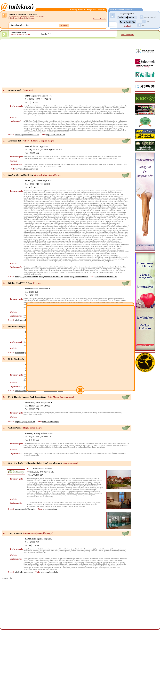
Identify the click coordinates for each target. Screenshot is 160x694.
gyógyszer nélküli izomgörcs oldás (78, 216)
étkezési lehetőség (49, 158)
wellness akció (105, 259)
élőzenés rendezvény (61, 445)
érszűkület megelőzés (31, 205)
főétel (25, 210)
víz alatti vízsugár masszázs (81, 259)
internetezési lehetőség (34, 108)
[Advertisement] (67, 63)
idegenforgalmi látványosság (42, 219)
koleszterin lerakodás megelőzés (96, 227)
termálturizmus (45, 253)
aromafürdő (39, 194)
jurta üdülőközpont (56, 223)
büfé (49, 198)
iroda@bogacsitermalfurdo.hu (26, 277)
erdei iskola (54, 156)
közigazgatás (49, 412)
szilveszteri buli (116, 243)
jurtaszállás (68, 223)
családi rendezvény (30, 445)
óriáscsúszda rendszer (50, 235)
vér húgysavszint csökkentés (33, 259)
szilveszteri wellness (48, 250)
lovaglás (100, 487)
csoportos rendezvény (45, 445)
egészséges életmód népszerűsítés (106, 200)
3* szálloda (51, 480)
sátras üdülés (56, 239)
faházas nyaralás (86, 205)
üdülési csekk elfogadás (64, 257)
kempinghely (113, 225)
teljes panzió (36, 252)
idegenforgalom (29, 106)
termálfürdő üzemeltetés (79, 252)
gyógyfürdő (75, 549)
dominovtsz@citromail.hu (25, 353)
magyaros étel (100, 228)
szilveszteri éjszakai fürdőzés (52, 244)
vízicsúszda (96, 259)
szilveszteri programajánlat (54, 246)
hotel (91, 300)
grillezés (45, 212)
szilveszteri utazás (114, 248)
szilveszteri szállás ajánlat (104, 246)
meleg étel (38, 230)
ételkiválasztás (72, 300)
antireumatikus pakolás (72, 192)
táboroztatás (111, 250)
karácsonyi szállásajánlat (56, 225)
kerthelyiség (99, 108)
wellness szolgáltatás (69, 261)
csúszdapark (54, 200)
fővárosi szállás (76, 106)
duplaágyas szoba (94, 106)
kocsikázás (76, 487)
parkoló (100, 551)
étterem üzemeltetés (66, 113)
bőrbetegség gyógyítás (39, 198)
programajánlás (87, 235)
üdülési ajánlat (51, 257)
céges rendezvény (101, 111)
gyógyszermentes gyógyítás (100, 216)
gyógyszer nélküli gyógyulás (55, 216)
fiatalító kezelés (59, 209)
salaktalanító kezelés (31, 239)
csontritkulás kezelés (93, 198)
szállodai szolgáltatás (34, 493)
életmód (98, 201)
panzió (85, 106)
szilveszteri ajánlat (90, 243)
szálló (49, 243)
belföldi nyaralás (82, 194)
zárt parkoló (54, 108)
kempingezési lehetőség (100, 225)
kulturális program (30, 228)
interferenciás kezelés (112, 219)
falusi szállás (117, 205)
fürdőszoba (53, 109)
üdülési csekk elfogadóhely (80, 551)
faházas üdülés (98, 205)
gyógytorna (115, 216)
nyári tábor (77, 232)
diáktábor (86, 200)
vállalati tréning (71, 495)
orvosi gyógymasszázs (73, 234)
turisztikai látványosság (32, 115)
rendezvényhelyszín (43, 495)
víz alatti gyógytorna (63, 259)
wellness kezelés (29, 261)
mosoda (69, 108)
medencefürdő (28, 230)
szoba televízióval (95, 113)
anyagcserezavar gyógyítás (90, 192)
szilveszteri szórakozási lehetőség (43, 248)
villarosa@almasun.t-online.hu (27, 134)
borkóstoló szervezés (97, 302)
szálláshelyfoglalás (50, 447)
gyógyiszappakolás (111, 214)
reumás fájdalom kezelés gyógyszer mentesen (108, 237)
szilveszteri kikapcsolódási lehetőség (95, 244)
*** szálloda (80, 479)
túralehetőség (37, 414)
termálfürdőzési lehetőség (97, 252)
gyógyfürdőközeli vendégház (58, 214)
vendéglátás (62, 109)
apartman (104, 192)
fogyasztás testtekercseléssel (99, 209)
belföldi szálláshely (69, 111)
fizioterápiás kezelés (81, 209)
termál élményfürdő (63, 252)
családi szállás (61, 482)
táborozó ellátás (83, 300)
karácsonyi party (86, 223)
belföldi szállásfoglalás (109, 194)
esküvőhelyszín (89, 495)
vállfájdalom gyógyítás (102, 257)
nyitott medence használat (33, 234)
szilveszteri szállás (87, 246)
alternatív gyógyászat (108, 191)
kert (93, 108)
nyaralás (55, 232)
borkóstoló (103, 299)
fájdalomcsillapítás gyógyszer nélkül (86, 207)
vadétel (57, 299)
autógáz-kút (81, 443)
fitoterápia (69, 209)
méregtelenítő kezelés (61, 230)
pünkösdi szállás (112, 235)
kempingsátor (123, 225)
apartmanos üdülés (114, 192)
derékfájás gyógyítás (66, 200)
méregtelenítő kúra (75, 230)
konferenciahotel (80, 493)
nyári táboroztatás (88, 232)
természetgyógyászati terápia (58, 255)
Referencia (82, 10)
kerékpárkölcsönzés (85, 156)
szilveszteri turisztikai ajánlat (82, 248)
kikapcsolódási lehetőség (44, 227)
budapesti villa (51, 106)
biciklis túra (71, 302)
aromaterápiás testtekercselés (54, 194)
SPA (69, 239)
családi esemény (81, 299)
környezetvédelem (75, 412)
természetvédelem (61, 412)
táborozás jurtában (100, 250)
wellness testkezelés (85, 261)
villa (43, 106)
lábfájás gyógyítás (87, 228)
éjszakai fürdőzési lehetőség (84, 201)
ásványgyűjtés (44, 156)
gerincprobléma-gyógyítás (33, 212)
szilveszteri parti (114, 244)
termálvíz (70, 253)
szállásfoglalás (29, 243)
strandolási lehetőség (39, 241)
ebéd (92, 200)
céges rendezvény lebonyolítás (118, 443)
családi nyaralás (57, 198)
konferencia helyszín (58, 495)
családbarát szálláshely (47, 482)
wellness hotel (92, 493)
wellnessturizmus (98, 261)
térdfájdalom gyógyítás (88, 255)
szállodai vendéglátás (66, 493)
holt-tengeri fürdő (100, 218)
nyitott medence (122, 232)
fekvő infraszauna (120, 207)
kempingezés (86, 225)
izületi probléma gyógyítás (102, 221)
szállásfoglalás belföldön (47, 491)
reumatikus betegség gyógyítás (44, 237)
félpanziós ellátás (47, 209)
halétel (63, 299)
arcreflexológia (29, 194)
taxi (60, 108)
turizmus (38, 106)
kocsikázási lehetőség (88, 487)
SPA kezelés (76, 239)
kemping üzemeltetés (73, 225)
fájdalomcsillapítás (106, 207)
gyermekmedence (80, 212)
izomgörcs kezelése (67, 221)
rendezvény (45, 443)
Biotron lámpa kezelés (105, 196)
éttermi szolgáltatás (59, 205)
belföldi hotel (60, 480)
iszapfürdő (31, 221)
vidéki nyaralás (49, 259)
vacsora (76, 257)
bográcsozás (121, 549)
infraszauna (84, 219)
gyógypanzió (39, 216)
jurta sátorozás (44, 223)
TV (25, 108)
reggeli (93, 549)
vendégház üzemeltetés (119, 257)
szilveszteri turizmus (100, 248)
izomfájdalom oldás (53, 221)
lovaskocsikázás (47, 489)
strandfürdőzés (117, 239)
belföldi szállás (57, 111)
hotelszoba (31, 487)
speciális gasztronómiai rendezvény (100, 109)
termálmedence (112, 252)
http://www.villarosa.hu (55, 134)
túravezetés (38, 158)
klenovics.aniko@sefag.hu (25, 509)
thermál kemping (103, 255)
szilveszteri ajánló (103, 243)
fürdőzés (98, 210)
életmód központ (107, 201)
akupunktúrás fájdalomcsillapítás (44, 191)
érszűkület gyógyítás (118, 203)
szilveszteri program (37, 246)
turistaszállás (28, 257)
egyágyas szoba (107, 106)
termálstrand (35, 253)
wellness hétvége (117, 259)
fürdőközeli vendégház (86, 210)
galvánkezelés (121, 210)
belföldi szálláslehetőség (85, 111)
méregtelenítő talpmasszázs (93, 230)
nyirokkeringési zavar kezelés (105, 232)
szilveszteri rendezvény (72, 246)
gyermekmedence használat (96, 212)
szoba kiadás (112, 158)
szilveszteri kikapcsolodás (73, 244)
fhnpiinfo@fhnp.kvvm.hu (25, 421)
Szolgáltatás (91, 10)
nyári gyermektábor (65, 232)
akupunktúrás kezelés (64, 191)
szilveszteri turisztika (63, 248)
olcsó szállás (59, 234)
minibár (76, 113)
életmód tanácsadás (121, 201)
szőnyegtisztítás (63, 447)
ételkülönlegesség (52, 113)
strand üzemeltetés (104, 239)
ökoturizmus (28, 414)
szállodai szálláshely (75, 491)
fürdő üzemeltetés (62, 210)
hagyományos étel (41, 218)
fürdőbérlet (73, 210)
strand (95, 239)
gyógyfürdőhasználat (40, 214)
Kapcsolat (101, 10)
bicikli (63, 302)
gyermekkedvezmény (111, 551)
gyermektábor (87, 158)
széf (64, 108)
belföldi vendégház (56, 196)
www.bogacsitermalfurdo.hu (106, 277)
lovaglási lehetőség (33, 489)
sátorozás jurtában (45, 239)
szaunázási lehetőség (72, 489)
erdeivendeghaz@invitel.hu (25, 391)
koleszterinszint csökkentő (118, 227)
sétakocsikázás (59, 489)
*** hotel (72, 479)
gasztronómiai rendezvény (82, 108)
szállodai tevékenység (50, 493)
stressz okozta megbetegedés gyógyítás (60, 241)
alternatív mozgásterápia (54, 192)
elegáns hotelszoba (54, 484)
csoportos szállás (39, 113)
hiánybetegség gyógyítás (84, 218)
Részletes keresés (99, 19)
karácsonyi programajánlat (102, 223)
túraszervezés (76, 158)
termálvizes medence (59, 253)
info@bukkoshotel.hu (23, 320)
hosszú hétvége (112, 218)
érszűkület (106, 203)
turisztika (120, 113)
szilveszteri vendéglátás (32, 250)
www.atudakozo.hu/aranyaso (27, 169)
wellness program (55, 261)
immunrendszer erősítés (71, 219)
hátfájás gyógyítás (54, 218)
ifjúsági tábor (97, 158)
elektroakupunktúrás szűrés (44, 201)
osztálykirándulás (88, 234)
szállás (59, 106)
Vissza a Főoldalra (127, 35)
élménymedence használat (74, 203)
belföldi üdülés (44, 196)
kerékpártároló (98, 156)
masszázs (121, 228)
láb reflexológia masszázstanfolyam (68, 228)
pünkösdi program (99, 235)
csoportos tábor (37, 200)
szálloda (61, 443)
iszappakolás (40, 221)
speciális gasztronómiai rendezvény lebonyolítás (49, 300)
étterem (35, 109)
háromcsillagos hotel (48, 486)
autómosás (90, 443)
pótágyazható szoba (120, 106)
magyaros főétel (111, 228)
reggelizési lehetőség (31, 447)
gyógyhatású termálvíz (96, 214)
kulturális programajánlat (46, 228)
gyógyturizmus (29, 218)
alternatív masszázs (38, 192)
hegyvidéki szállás (68, 218)
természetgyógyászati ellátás (85, 253)
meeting (80, 495)
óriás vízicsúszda (36, 235)
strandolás (27, 241)
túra (45, 552)
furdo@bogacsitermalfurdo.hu (51, 277)
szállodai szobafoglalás (91, 491)
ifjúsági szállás (64, 156)
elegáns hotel (42, 484)
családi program (68, 198)
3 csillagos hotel (91, 479)
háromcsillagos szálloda (65, 486)
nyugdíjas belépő (48, 234)
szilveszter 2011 (77, 243)
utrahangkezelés (39, 257)
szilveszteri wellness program (66, 250)
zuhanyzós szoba (47, 115)
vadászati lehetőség (87, 257)
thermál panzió (115, 255)
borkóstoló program (82, 302)
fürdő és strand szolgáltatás (45, 210)
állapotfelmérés (70, 194)
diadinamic (78, 200)
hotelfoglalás (78, 486)
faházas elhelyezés (73, 205)
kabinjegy (76, 223)
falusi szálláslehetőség (52, 207)
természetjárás (28, 158)
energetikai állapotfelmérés (64, 201)
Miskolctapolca (85, 549)
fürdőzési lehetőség (108, 210)
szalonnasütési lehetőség (104, 241)
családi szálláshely (73, 482)
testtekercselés (74, 255)
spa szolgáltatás (86, 239)
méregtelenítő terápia (110, 230)
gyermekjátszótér (67, 212)
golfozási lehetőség (34, 486)
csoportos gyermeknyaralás (110, 198)
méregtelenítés (47, 230)
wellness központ (42, 261)
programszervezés (110, 156)
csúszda (46, 200)
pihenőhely (77, 235)
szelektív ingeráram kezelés (61, 243)
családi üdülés (80, 198)
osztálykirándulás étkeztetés (104, 234)
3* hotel (43, 480)
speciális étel (71, 109)
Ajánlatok (127, 26)
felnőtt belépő (28, 209)
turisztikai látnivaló (109, 113)
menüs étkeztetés (103, 549)
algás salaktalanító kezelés (90, 191)
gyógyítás (122, 214)
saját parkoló (84, 113)
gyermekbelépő (54, 212)
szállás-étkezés (90, 489)
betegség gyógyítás (89, 196)
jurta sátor (34, 223)
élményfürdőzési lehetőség (42, 203)
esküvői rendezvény (75, 445)
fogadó (110, 300)
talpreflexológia (82, 250)
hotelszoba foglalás (91, 486)
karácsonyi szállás (41, 225)
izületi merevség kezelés (83, 221)
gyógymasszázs (29, 216)
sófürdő (64, 239)
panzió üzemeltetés (65, 235)
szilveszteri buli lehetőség (32, 244)
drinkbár (122, 551)
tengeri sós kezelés (48, 252)
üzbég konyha (43, 109)
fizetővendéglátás (33, 479)
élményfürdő (28, 203)
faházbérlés (108, 205)
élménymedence (58, 203)
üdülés (61, 551)
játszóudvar (74, 156)
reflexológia (123, 235)
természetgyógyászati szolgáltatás (35, 255)
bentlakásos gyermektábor (73, 196)
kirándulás (54, 551)
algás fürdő (77, 191)
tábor (119, 156)
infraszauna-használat (96, 219)
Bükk (25, 552)
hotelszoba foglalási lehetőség (46, 487)
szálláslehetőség (40, 243)
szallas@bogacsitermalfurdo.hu (76, 277)
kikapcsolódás (45, 551)
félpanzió (37, 209)
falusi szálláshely (38, 207)
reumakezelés (28, 237)
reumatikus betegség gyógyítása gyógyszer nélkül (73, 237)
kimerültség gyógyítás (61, 227)
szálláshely (66, 106)
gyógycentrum (88, 445)
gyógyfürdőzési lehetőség (78, 214)
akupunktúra (28, 191)
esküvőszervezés (33, 496)
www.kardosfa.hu (50, 509)
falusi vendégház (67, 207)
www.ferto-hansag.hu (50, 421)
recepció (46, 108)
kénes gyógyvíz (29, 227)
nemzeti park (28, 412)
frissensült (32, 210)
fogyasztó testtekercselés (118, 209)
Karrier (73, 10)
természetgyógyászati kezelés (106, 253)
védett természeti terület (106, 412)
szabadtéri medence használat (85, 241)
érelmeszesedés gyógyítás (93, 203)
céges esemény (82, 109)
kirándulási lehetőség (112, 108)
